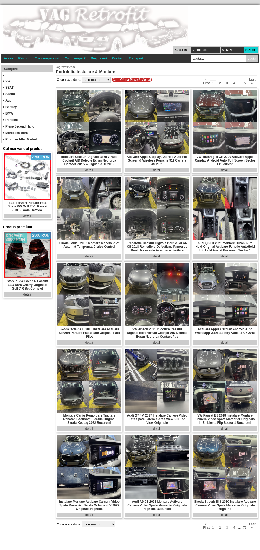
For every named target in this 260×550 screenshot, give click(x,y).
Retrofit (23, 58)
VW (6, 81)
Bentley (10, 107)
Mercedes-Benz (15, 133)
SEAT (8, 87)
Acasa (8, 58)
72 (244, 83)
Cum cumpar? (75, 58)
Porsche (10, 120)
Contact (118, 58)
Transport (136, 58)
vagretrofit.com (65, 67)
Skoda (9, 94)
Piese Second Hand (18, 126)
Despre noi (99, 58)
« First (206, 80)
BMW (8, 113)
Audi (7, 100)
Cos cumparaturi (47, 58)
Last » (252, 80)
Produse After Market (20, 139)
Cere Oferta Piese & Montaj (132, 80)
